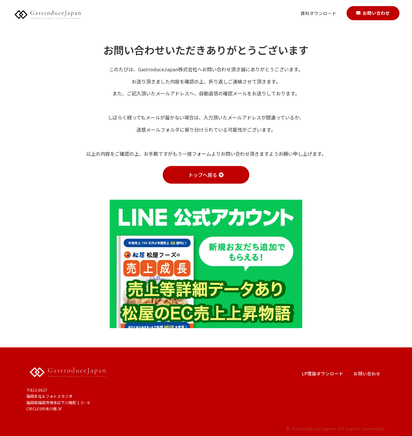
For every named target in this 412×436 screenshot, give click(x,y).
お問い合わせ (367, 374)
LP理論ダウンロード (322, 374)
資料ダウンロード (319, 12)
